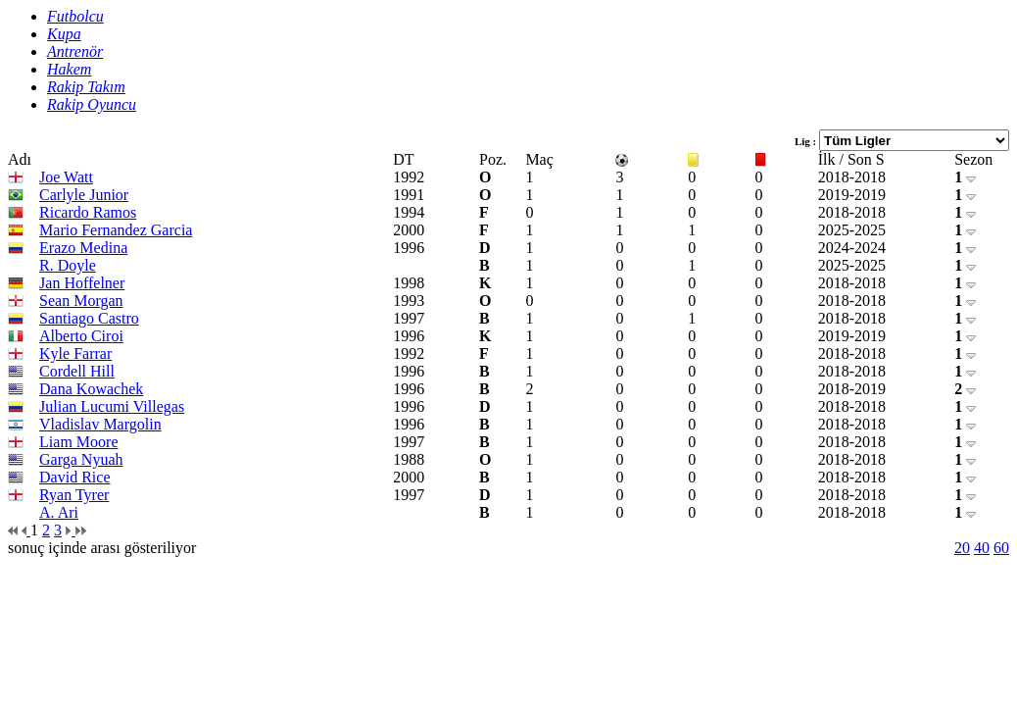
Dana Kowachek (91, 388)
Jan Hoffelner (81, 283)
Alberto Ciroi (81, 336)
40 (982, 547)
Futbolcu (75, 16)
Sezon (973, 159)
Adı (19, 159)
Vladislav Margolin (100, 424)
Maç (539, 159)
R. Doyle (67, 265)
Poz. (493, 159)
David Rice (74, 477)
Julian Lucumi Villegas (111, 406)
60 (1001, 547)
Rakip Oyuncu (91, 104)
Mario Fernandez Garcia (115, 230)
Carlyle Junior (83, 194)
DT (403, 159)
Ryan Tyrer (74, 494)
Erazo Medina (83, 247)
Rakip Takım (86, 86)
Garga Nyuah (80, 459)
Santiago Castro (89, 318)
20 (962, 547)
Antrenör (75, 51)
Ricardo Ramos (87, 212)
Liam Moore (78, 441)
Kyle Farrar (75, 353)
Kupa (64, 33)
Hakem (69, 69)
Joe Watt (66, 177)
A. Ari (58, 512)
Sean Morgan (80, 300)
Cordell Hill (77, 371)
